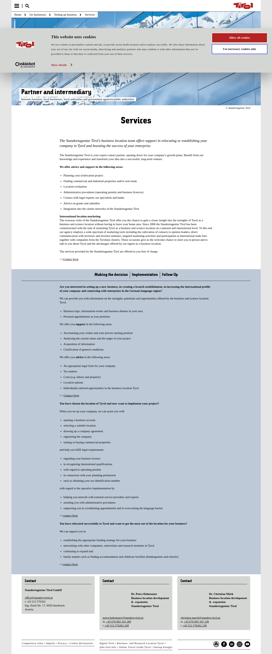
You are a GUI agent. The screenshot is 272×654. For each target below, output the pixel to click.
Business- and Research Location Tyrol (140, 643)
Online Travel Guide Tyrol (135, 647)
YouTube (247, 644)
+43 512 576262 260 (116, 625)
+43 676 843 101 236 (196, 621)
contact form (70, 515)
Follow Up (170, 275)
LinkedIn (232, 644)
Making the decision (111, 275)
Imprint (50, 643)
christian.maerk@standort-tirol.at (200, 617)
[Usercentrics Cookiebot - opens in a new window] (25, 37)
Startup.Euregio (162, 647)
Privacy (62, 643)
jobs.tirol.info (107, 647)
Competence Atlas (32, 643)
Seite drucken (216, 644)
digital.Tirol (106, 643)
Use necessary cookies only (239, 21)
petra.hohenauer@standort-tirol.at (123, 617)
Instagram (240, 644)
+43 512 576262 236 (194, 625)
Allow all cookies (239, 9)
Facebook (224, 644)
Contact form (70, 259)
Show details (59, 36)
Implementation (145, 275)
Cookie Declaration (81, 643)
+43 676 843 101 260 (118, 621)
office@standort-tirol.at (39, 597)
